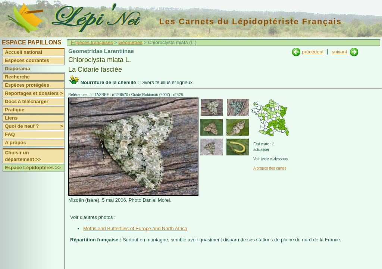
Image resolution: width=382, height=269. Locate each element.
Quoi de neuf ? (34, 126)
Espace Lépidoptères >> (33, 167)
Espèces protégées (27, 85)
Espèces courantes (27, 60)
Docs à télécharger (26, 101)
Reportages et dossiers (34, 93)
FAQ (10, 134)
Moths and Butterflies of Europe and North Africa (135, 228)
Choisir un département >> (23, 156)
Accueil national (23, 52)
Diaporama (17, 68)
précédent (312, 52)
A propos (15, 142)
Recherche (17, 77)
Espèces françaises (92, 42)
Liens (11, 118)
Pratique (14, 109)
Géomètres (131, 42)
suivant (340, 52)
